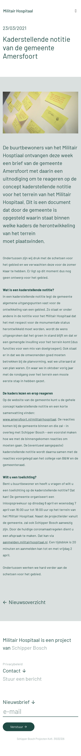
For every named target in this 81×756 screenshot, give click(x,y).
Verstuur (19, 727)
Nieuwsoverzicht (24, 602)
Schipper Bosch (29, 647)
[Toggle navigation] (75, 11)
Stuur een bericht (22, 678)
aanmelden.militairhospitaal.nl (25, 542)
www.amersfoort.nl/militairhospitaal (29, 419)
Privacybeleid (13, 664)
